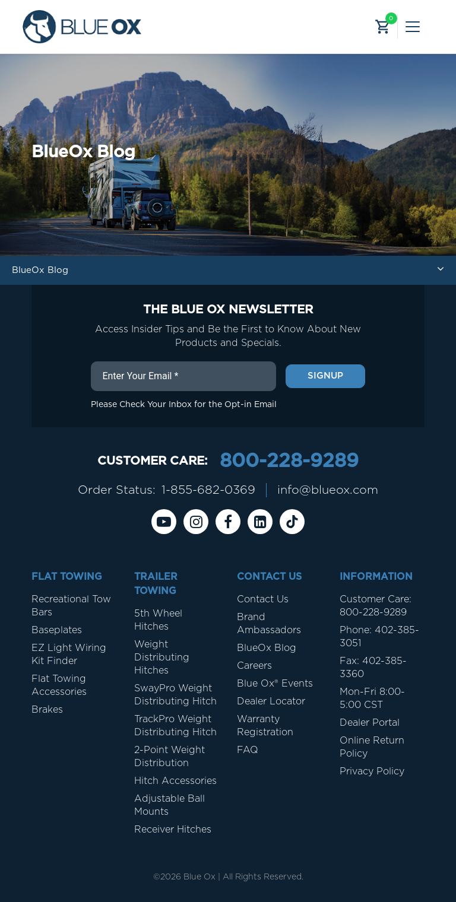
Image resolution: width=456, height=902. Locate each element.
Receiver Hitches (172, 829)
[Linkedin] (260, 521)
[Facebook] (228, 521)
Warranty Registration (265, 725)
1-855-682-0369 (208, 490)
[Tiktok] (292, 521)
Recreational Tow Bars (71, 606)
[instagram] (195, 521)
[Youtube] (163, 521)
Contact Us (263, 599)
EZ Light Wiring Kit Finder (68, 654)
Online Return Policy (372, 747)
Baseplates (56, 630)
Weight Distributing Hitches (161, 657)
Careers (254, 666)
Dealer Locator (271, 701)
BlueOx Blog (266, 648)
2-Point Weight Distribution (169, 756)
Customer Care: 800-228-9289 (375, 606)
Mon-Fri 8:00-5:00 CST (372, 698)
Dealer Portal (370, 723)
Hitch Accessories (175, 781)
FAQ (247, 750)
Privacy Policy (372, 771)
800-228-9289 (289, 461)
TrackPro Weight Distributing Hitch (175, 725)
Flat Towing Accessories (59, 685)
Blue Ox (199, 877)
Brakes (47, 709)
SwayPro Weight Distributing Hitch (175, 695)
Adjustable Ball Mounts (169, 805)
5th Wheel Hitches (158, 620)
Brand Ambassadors (269, 623)
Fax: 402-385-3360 (373, 667)
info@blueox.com (327, 490)
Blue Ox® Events (275, 683)
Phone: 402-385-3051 (379, 636)
